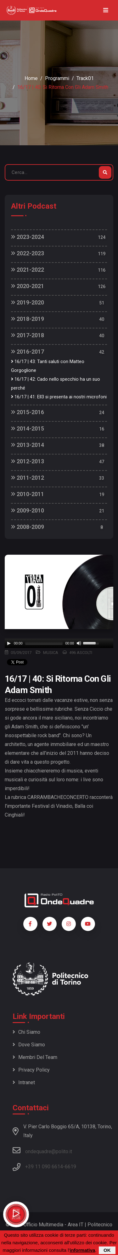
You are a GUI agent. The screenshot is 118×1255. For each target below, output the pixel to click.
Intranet (24, 1082)
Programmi (57, 78)
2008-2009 (27, 526)
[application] (59, 643)
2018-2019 (27, 318)
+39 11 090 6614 (44, 1167)
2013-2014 (27, 445)
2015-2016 (27, 412)
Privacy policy (31, 1070)
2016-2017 (27, 351)
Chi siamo (26, 1032)
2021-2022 (27, 269)
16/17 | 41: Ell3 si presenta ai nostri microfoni (59, 397)
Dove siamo (29, 1045)
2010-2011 (27, 494)
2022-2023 (27, 253)
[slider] (44, 643)
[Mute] (78, 643)
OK (107, 1250)
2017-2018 (27, 335)
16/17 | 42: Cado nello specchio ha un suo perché (55, 384)
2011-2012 (27, 477)
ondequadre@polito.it (42, 1150)
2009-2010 (27, 510)
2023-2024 (27, 237)
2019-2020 (27, 302)
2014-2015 (27, 428)
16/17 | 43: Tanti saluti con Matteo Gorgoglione (47, 366)
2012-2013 (27, 461)
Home (31, 78)
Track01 (85, 78)
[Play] (8, 643)
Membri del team (35, 1057)
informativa (82, 1250)
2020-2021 (27, 286)
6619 (70, 1167)
